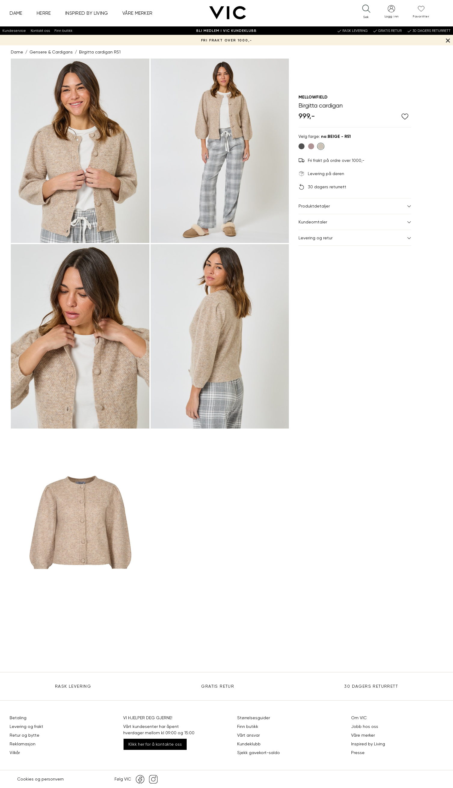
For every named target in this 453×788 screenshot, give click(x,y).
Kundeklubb (249, 743)
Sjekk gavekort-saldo (258, 752)
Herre (44, 13)
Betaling (18, 717)
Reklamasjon (22, 743)
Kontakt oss (40, 31)
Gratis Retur (217, 686)
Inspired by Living (86, 13)
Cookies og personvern (40, 779)
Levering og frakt (26, 726)
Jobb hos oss (364, 726)
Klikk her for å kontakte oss (155, 744)
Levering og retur (354, 237)
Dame (16, 13)
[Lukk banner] (447, 40)
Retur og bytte (24, 735)
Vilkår (15, 752)
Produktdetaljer (354, 206)
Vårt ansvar (248, 735)
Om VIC (359, 717)
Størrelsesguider (253, 717)
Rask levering (73, 686)
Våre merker (137, 13)
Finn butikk (63, 31)
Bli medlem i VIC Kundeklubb (226, 31)
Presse (358, 752)
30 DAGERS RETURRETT (371, 686)
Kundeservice (14, 31)
